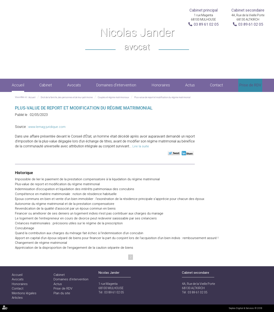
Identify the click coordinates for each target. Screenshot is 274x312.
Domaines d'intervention (116, 85)
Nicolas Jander (137, 39)
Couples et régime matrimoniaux (113, 97)
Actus (190, 85)
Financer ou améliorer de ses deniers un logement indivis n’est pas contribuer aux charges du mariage (89, 213)
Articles (17, 298)
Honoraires (161, 85)
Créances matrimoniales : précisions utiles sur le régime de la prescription (69, 223)
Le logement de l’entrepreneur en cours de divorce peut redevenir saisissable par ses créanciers (86, 218)
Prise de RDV (250, 85)
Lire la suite (141, 146)
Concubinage (24, 228)
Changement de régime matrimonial (41, 243)
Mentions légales (24, 293)
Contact (216, 85)
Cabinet (45, 85)
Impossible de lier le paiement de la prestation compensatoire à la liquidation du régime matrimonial (87, 179)
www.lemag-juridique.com (47, 127)
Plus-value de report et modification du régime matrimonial (162, 97)
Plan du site (62, 293)
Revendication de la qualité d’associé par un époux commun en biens (65, 208)
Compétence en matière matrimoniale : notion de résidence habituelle (66, 194)
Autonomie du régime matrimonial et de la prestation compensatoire (64, 204)
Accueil (18, 85)
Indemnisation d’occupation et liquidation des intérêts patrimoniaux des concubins (74, 189)
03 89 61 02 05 (206, 24)
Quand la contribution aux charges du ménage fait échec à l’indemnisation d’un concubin (79, 233)
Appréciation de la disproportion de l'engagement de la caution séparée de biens (74, 248)
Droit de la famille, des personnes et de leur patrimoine (67, 97)
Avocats (74, 85)
